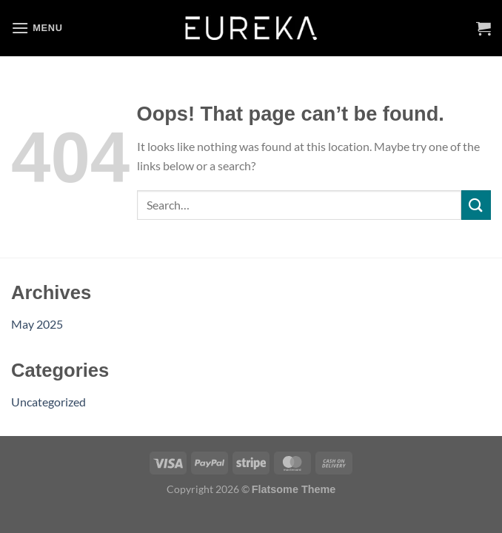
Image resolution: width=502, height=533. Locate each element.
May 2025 (37, 324)
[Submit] (476, 204)
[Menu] (37, 28)
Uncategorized (48, 402)
